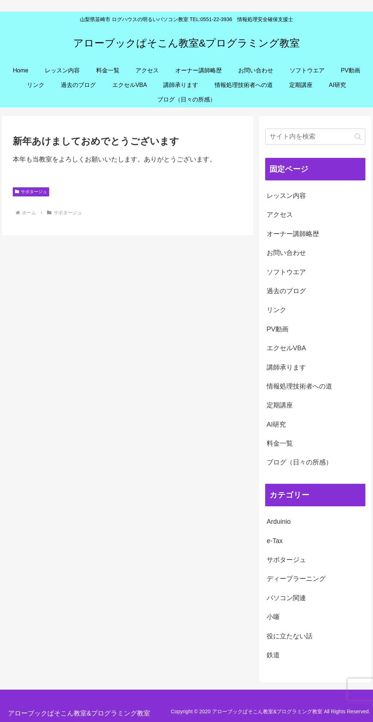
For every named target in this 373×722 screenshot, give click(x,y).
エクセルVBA (286, 348)
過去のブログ (286, 291)
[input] (315, 136)
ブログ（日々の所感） (299, 462)
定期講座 (280, 405)
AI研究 (276, 424)
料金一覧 (280, 443)
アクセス (280, 214)
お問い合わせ (286, 252)
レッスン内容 (286, 195)
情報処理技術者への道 (299, 386)
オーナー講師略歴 (293, 234)
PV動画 (277, 329)
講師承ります (286, 367)
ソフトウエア (286, 272)
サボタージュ (31, 191)
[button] (358, 136)
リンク (276, 310)
